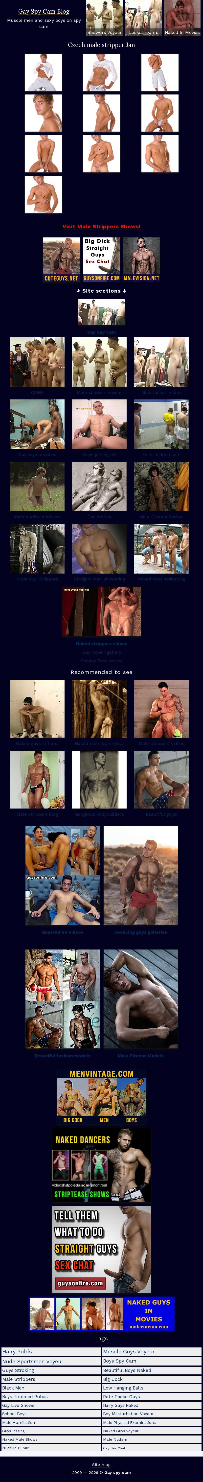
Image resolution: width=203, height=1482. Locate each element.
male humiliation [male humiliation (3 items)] (18, 1422)
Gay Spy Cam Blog (43, 12)
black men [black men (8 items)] (13, 1387)
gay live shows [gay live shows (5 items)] (18, 1405)
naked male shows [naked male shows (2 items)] (20, 1439)
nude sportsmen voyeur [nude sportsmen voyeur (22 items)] (33, 1361)
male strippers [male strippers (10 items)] (18, 1379)
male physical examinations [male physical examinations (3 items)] (129, 1422)
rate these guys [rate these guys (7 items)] (121, 1396)
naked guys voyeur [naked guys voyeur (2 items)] (121, 1431)
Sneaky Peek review (102, 660)
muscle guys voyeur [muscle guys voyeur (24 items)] (129, 1351)
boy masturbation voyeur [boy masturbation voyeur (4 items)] (128, 1413)
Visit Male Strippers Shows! (102, 226)
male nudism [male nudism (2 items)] (115, 1439)
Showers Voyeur (104, 32)
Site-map (101, 1464)
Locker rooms (143, 32)
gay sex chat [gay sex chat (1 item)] (114, 1448)
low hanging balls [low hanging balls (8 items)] (123, 1387)
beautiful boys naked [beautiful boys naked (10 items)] (127, 1370)
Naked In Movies (182, 32)
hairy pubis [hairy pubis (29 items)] (17, 1351)
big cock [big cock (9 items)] (113, 1379)
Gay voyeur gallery (101, 652)
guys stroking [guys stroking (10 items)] (18, 1370)
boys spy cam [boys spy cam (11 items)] (119, 1361)
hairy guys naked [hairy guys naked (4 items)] (120, 1405)
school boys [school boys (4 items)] (14, 1413)
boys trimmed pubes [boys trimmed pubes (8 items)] (25, 1396)
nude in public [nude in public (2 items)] (15, 1448)
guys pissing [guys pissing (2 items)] (13, 1431)
